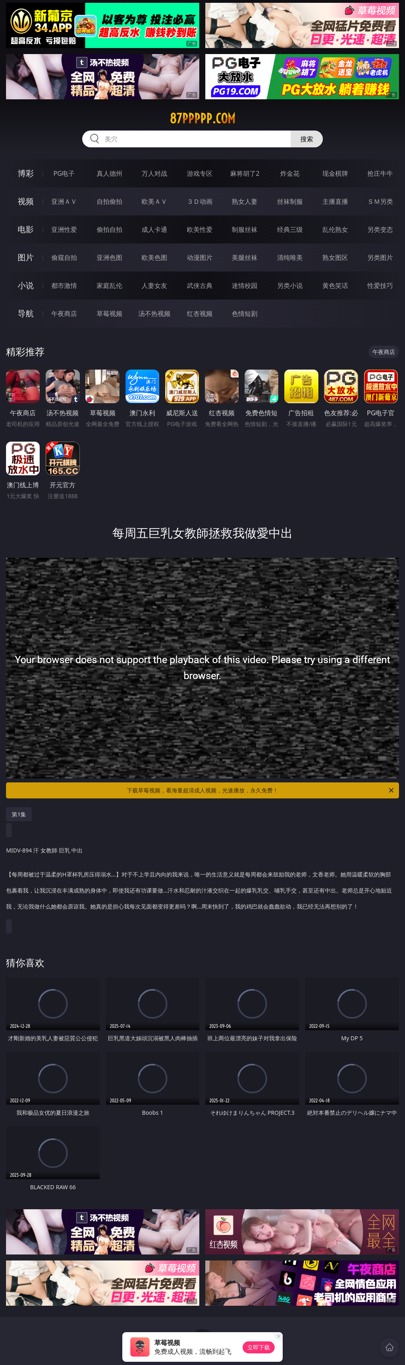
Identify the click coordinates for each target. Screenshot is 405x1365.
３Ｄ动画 (200, 201)
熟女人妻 (244, 201)
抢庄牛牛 (380, 173)
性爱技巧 (380, 285)
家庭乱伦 (109, 285)
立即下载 (258, 1347)
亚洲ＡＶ (64, 201)
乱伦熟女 (335, 229)
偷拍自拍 (109, 229)
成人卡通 (154, 229)
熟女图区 (335, 257)
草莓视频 (109, 313)
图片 (26, 257)
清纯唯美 (290, 257)
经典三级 (290, 229)
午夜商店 (64, 313)
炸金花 (290, 173)
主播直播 (335, 201)
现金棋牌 (335, 173)
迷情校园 (244, 285)
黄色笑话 (335, 285)
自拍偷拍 (109, 201)
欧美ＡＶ (154, 201)
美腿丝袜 (244, 257)
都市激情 (64, 285)
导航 (26, 313)
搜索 (306, 139)
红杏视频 (200, 313)
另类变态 (380, 229)
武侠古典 (200, 285)
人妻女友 (154, 285)
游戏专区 (200, 173)
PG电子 (64, 173)
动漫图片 (200, 257)
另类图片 (380, 257)
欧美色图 (154, 257)
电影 (26, 229)
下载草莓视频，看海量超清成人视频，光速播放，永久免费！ (261, 790)
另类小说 (290, 285)
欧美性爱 (200, 229)
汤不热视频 (154, 313)
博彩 (26, 173)
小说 (26, 285)
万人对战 (154, 173)
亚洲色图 (109, 257)
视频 (26, 201)
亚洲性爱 (64, 229)
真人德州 (109, 173)
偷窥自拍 (64, 257)
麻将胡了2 (244, 173)
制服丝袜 (244, 229)
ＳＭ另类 (380, 201)
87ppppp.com (202, 119)
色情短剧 (244, 313)
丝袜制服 (290, 201)
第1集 (19, 814)
